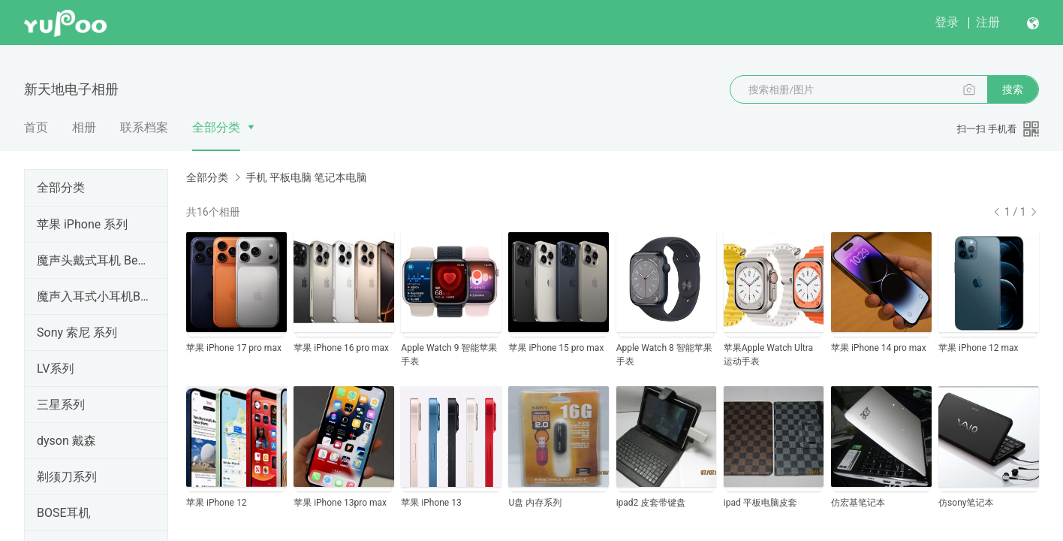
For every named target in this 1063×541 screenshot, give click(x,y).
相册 (84, 127)
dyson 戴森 (66, 441)
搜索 (1012, 89)
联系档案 (144, 127)
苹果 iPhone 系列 (82, 224)
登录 (947, 22)
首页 (36, 127)
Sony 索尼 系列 (77, 332)
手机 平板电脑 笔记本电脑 (305, 177)
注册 (988, 22)
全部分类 (216, 127)
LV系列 (55, 368)
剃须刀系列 (67, 477)
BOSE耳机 (64, 513)
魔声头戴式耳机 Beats (93, 260)
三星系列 (61, 404)
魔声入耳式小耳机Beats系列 (93, 296)
